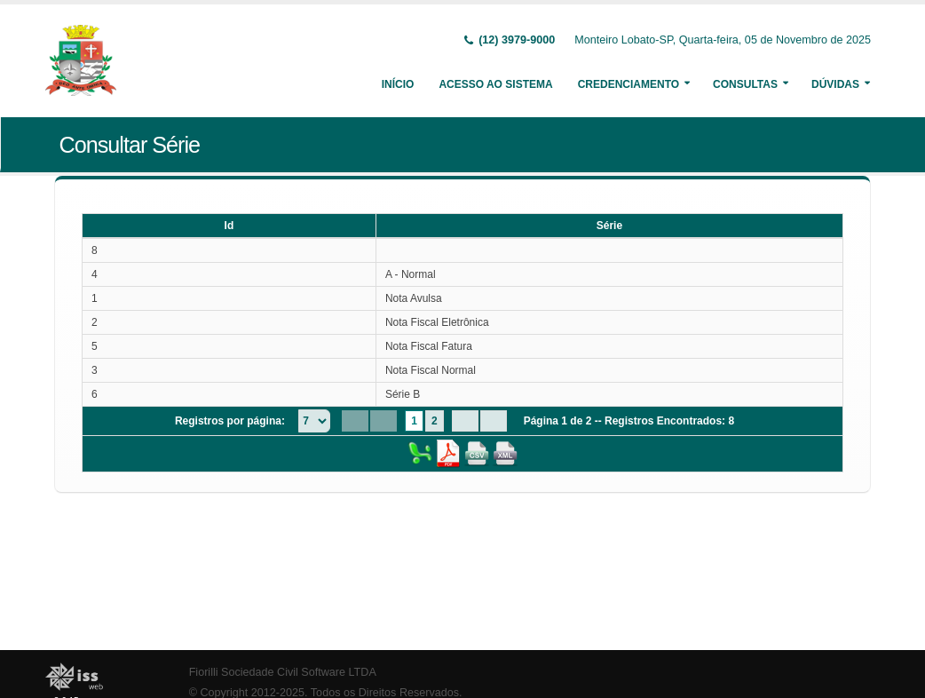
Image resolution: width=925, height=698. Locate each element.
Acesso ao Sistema (495, 84)
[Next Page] (465, 421)
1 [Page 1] (414, 421)
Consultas (745, 84)
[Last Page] (493, 421)
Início (398, 84)
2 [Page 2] (434, 421)
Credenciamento (628, 84)
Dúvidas (835, 84)
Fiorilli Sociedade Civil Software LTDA (282, 672)
